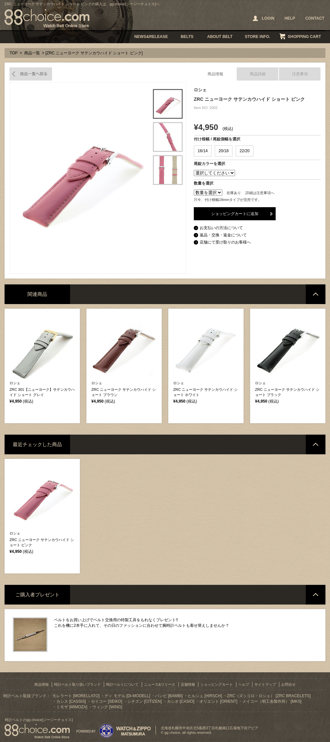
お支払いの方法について (221, 228)
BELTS (187, 36)
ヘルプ (243, 684)
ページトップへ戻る (315, 294)
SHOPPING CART (304, 36)
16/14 (203, 151)
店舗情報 (188, 684)
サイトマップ (265, 684)
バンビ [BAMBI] (169, 696)
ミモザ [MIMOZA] (71, 707)
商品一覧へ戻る (30, 74)
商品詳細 (258, 74)
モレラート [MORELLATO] (76, 696)
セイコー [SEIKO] (106, 701)
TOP (13, 53)
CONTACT (314, 18)
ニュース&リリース (159, 684)
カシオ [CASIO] (180, 701)
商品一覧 (32, 53)
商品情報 (215, 74)
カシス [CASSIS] (71, 701)
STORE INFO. (257, 36)
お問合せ (288, 684)
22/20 (244, 151)
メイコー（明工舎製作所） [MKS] (271, 701)
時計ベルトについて (122, 684)
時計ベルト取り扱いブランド (77, 684)
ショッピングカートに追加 (234, 213)
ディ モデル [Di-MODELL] (127, 696)
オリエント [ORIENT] (218, 701)
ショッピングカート (216, 684)
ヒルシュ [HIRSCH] (205, 696)
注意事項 (300, 74)
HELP (289, 18)
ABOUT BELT (219, 36)
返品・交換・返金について (223, 235)
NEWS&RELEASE (151, 36)
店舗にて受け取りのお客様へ (225, 242)
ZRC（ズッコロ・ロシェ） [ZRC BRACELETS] (269, 696)
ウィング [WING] (107, 707)
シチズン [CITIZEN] (144, 701)
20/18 (224, 151)
